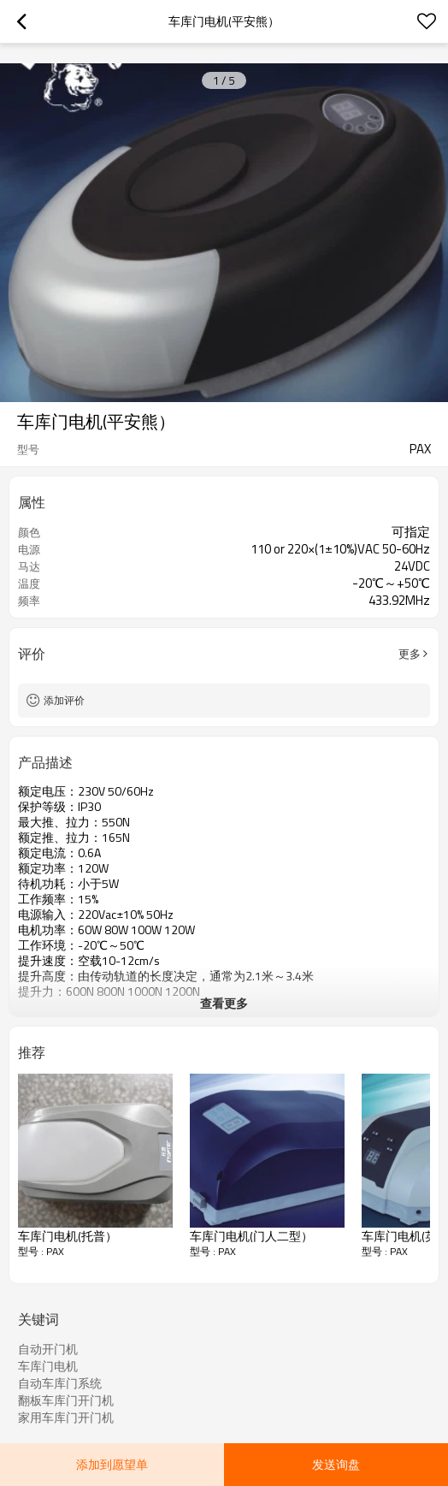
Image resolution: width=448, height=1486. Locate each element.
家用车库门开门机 (66, 1417)
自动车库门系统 (60, 1383)
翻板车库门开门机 (66, 1400)
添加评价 (64, 700)
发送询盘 (336, 1464)
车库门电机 (48, 1366)
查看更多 (224, 1003)
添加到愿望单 (112, 1464)
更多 (409, 653)
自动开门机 (48, 1349)
